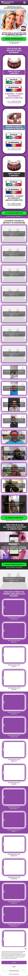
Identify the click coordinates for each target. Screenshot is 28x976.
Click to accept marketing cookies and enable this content (14, 233)
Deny (14, 966)
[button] (26, 948)
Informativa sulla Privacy (14, 974)
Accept (14, 962)
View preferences (14, 970)
